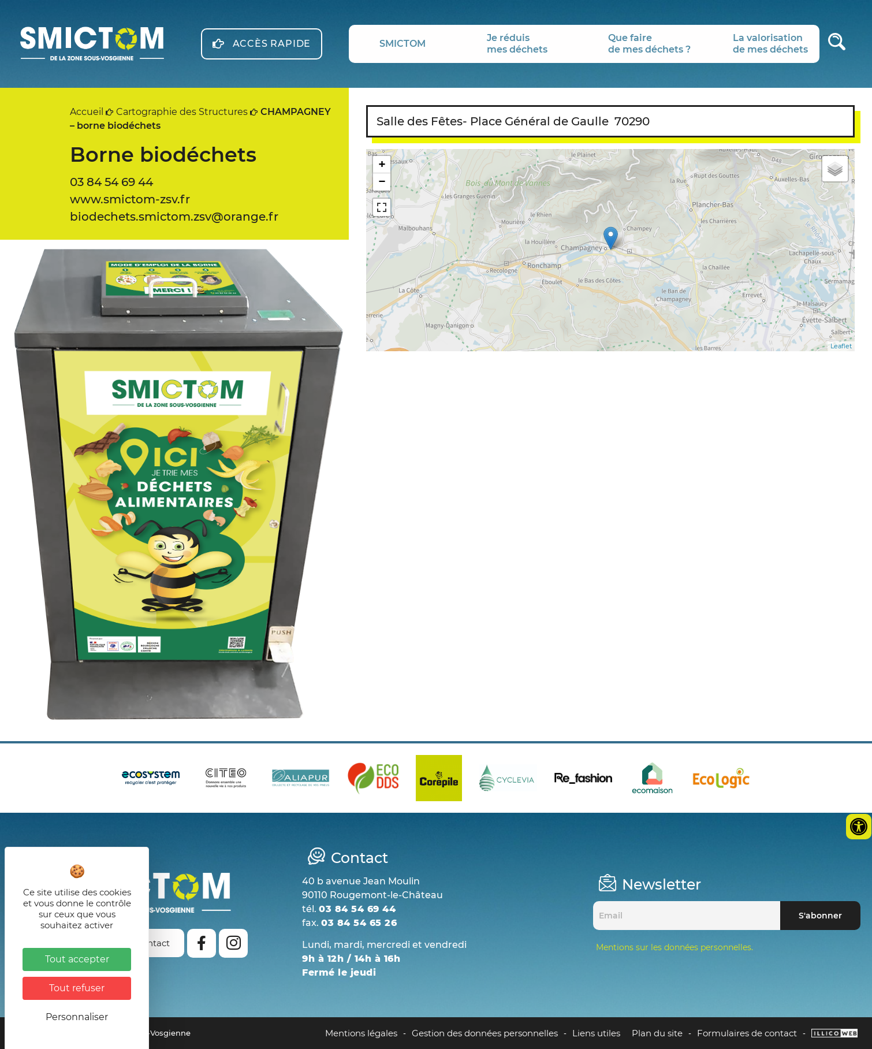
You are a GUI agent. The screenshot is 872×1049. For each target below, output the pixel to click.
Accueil (86, 111)
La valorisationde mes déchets (770, 43)
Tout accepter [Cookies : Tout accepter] (77, 959)
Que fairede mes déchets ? (649, 43)
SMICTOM (402, 43)
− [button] (382, 181)
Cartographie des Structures (182, 111)
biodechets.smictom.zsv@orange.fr (174, 217)
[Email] (686, 915)
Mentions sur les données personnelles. (674, 947)
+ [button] (382, 164)
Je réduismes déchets (517, 43)
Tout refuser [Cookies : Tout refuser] (77, 988)
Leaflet (841, 346)
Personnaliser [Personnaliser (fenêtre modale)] (77, 1016)
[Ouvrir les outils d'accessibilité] (858, 826)
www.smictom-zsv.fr (130, 199)
